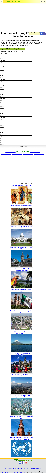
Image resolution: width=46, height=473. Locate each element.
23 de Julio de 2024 (35, 152)
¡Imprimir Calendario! (6, 49)
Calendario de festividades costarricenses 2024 (22, 269)
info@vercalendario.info (35, 468)
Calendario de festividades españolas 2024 (21, 417)
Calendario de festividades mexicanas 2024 (21, 290)
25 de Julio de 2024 (17, 154)
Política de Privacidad (10, 468)
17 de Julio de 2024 (6, 150)
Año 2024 (14, 4)
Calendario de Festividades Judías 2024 (21, 205)
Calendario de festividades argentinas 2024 (21, 311)
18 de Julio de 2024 (17, 150)
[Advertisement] (22, 18)
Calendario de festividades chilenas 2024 (22, 375)
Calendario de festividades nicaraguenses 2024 (22, 332)
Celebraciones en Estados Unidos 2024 (21, 227)
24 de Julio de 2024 (6, 154)
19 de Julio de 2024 (28, 150)
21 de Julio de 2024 (10, 152)
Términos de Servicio (22, 468)
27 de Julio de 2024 (39, 154)
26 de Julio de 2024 (28, 154)
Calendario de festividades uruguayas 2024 (21, 248)
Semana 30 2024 (28, 4)
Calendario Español (6, 4)
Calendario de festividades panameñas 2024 (22, 396)
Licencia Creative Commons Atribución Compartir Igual (24, 471)
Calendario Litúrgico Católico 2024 (21, 185)
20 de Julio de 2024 (39, 150)
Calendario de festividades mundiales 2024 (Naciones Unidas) (21, 438)
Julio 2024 (20, 4)
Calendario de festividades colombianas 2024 (22, 353)
